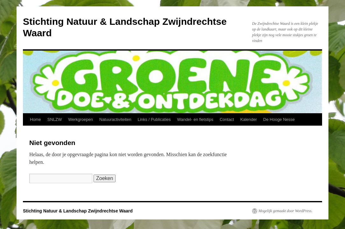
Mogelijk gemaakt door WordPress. (285, 211)
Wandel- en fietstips (195, 119)
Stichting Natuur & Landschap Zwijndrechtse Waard (78, 210)
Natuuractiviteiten (115, 119)
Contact (227, 119)
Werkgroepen (80, 119)
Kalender (248, 119)
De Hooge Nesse (279, 119)
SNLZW (54, 119)
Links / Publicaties (154, 119)
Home (35, 119)
